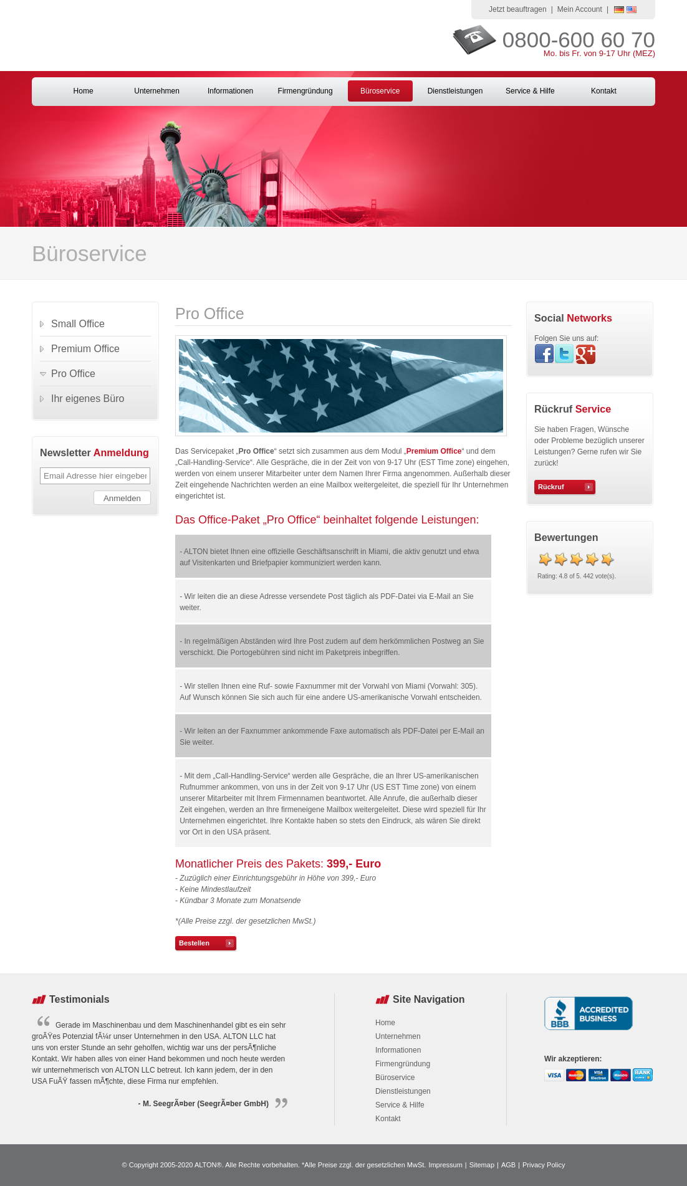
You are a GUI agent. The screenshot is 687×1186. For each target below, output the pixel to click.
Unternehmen (157, 91)
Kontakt (604, 91)
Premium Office (434, 451)
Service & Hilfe (530, 91)
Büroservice (380, 91)
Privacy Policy (543, 1165)
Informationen (230, 91)
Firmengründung (305, 91)
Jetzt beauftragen (518, 9)
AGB (508, 1165)
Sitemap (481, 1165)
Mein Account (579, 9)
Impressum (445, 1165)
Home (84, 91)
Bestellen (194, 943)
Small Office (78, 323)
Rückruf (551, 486)
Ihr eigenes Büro (87, 398)
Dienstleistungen (455, 91)
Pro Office (73, 373)
